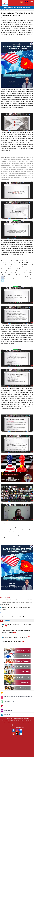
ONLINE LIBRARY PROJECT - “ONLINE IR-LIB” (17, 637)
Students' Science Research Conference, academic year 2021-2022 (17, 599)
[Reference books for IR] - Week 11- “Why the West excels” (15, 616)
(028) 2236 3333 (14, 727)
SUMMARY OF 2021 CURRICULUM (13, 641)
